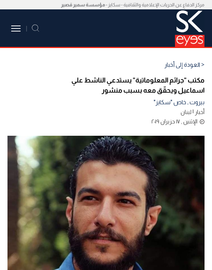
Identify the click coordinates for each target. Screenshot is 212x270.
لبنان (186, 112)
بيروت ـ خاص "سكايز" (179, 102)
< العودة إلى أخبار (185, 65)
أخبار (200, 112)
